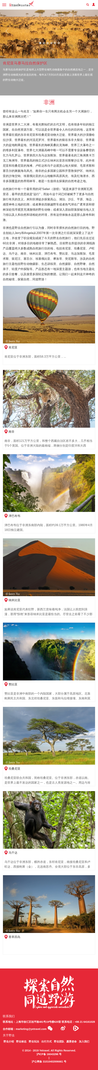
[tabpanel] (49, 52)
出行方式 (46, 1041)
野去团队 (59, 1041)
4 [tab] (51, 43)
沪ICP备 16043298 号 (49, 1054)
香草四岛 (14, 936)
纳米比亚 (14, 600)
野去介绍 (9, 1041)
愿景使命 (71, 1041)
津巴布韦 (14, 515)
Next (89, 31)
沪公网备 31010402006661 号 (49, 1061)
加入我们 (84, 1041)
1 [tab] (40, 43)
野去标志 (21, 1041)
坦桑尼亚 (14, 768)
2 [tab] (44, 43)
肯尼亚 (13, 347)
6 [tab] (59, 43)
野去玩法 (34, 1041)
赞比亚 (13, 684)
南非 (11, 431)
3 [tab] (47, 43)
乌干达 (13, 852)
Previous (9, 31)
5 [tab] (55, 43)
